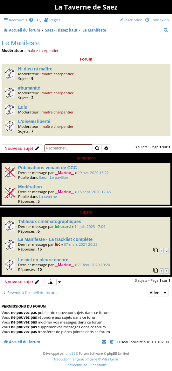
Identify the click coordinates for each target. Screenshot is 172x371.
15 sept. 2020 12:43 (94, 191)
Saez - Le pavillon (53, 177)
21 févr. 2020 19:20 (94, 264)
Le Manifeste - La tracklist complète (55, 239)
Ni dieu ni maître (35, 68)
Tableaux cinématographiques (49, 221)
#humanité (29, 88)
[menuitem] (35, 20)
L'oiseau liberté (34, 121)
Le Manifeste (21, 43)
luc (57, 244)
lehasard (63, 226)
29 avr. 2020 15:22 (93, 172)
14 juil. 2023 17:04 (89, 226)
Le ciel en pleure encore (43, 259)
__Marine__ (64, 172)
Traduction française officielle (75, 359)
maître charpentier (42, 50)
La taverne (48, 196)
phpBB (70, 353)
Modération (30, 186)
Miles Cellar (110, 359)
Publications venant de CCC (47, 167)
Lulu (22, 107)
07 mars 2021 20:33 (80, 244)
